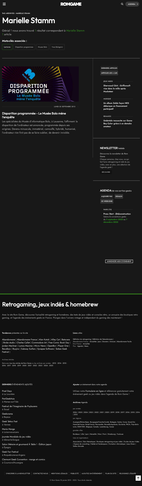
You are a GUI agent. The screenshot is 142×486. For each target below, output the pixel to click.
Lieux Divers (131, 444)
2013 (54, 363)
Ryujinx (16, 348)
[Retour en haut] (138, 478)
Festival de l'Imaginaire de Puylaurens (19, 406)
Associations (77, 441)
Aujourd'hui (106, 196)
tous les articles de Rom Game (20, 363)
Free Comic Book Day (59, 342)
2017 (9, 365)
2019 (19, 365)
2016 (4, 365)
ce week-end (106, 201)
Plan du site (110, 473)
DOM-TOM (81, 426)
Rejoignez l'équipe (127, 473)
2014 (59, 363)
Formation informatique (117, 444)
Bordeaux (76, 434)
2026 (75, 412)
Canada (96, 426)
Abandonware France (27, 339)
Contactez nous (40, 473)
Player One (63, 345)
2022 (35, 365)
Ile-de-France (89, 424)
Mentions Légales (59, 473)
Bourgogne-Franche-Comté (99, 422)
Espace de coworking (81, 444)
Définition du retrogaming (82, 339)
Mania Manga (8, 429)
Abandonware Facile (124, 341)
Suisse (111, 426)
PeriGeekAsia (8, 398)
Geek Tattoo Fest (9, 421)
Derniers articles (109, 68)
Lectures (7, 47)
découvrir (106, 172)
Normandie (99, 424)
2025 (51, 365)
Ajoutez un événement (92, 473)
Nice (99, 434)
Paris (104, 434)
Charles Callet (23, 342)
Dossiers (105, 341)
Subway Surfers (28, 348)
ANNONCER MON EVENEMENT (119, 261)
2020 (24, 365)
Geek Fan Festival (10, 451)
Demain (119, 196)
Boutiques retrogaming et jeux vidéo (109, 441)
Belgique (89, 426)
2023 (40, 365)
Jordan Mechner (9, 345)
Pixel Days (7, 391)
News (86, 346)
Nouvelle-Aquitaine (110, 424)
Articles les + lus (109, 73)
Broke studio (9, 342)
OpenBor (52, 345)
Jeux (99, 341)
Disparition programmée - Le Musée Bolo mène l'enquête (34, 115)
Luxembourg (104, 426)
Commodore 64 (39, 342)
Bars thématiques (89, 441)
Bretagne (113, 422)
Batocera (66, 339)
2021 (29, 365)
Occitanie (121, 424)
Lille (82, 434)
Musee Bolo (42, 47)
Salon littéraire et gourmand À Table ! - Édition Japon (26, 444)
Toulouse (120, 434)
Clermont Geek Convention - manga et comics (23, 459)
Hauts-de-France (78, 424)
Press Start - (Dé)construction (117, 213)
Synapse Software (45, 348)
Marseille (93, 434)
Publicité (75, 473)
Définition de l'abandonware (102, 339)
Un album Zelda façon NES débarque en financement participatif (116, 106)
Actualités (93, 341)
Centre (119, 422)
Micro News (40, 345)
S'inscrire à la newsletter (18, 473)
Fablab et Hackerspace (99, 444)
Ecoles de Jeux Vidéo (131, 441)
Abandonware (8, 339)
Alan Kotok (44, 339)
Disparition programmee (24, 47)
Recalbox (6, 348)
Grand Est (131, 422)
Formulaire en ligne (95, 391)
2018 (14, 365)
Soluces (112, 341)
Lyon (86, 434)
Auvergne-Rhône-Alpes (81, 422)
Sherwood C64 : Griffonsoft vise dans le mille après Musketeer (116, 88)
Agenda (132, 4)
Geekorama (7, 413)
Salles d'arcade (78, 446)
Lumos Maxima (25, 345)
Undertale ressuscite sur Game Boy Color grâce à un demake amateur (117, 123)
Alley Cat (55, 339)
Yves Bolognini (57, 47)
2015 (64, 363)
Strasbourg (112, 434)
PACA (128, 424)
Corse (125, 422)
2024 (46, 365)
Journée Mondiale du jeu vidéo (16, 436)
